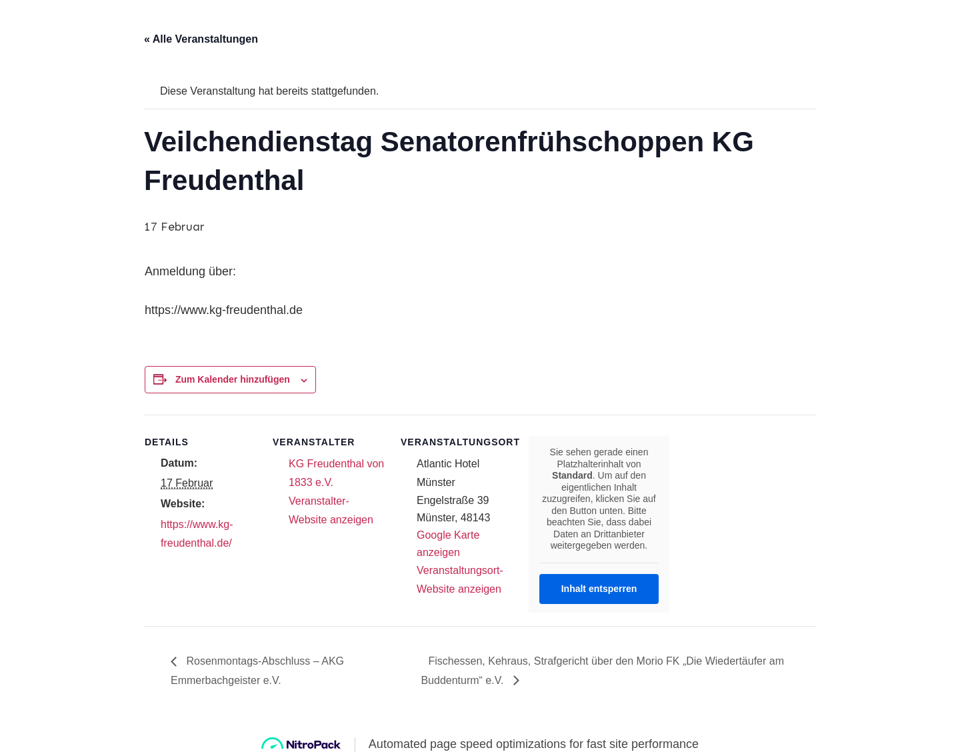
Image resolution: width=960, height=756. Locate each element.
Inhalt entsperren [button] (599, 588)
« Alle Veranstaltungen (201, 39)
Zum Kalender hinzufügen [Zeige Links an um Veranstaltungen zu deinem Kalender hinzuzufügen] (232, 379)
